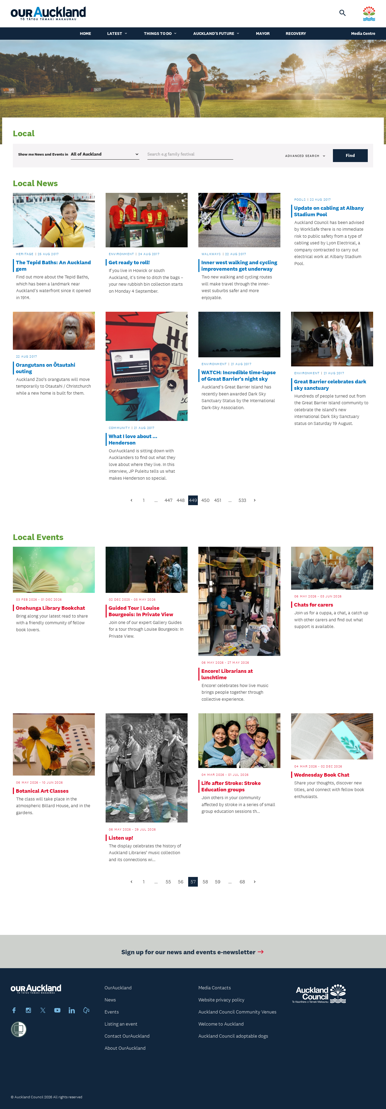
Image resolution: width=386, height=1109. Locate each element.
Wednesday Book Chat (321, 775)
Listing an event (121, 1024)
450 (205, 500)
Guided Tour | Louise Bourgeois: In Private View (141, 611)
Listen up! (121, 838)
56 (180, 882)
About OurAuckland (125, 1048)
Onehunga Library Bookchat (50, 608)
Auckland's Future (216, 33)
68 (242, 882)
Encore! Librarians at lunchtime (227, 674)
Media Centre (363, 33)
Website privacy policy (221, 1000)
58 (205, 882)
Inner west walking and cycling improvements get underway (239, 265)
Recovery (296, 33)
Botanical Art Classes (42, 791)
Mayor (263, 33)
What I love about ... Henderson (133, 439)
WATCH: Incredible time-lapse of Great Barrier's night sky (238, 375)
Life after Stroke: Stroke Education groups (231, 786)
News (110, 1000)
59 (217, 882)
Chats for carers (313, 604)
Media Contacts (214, 988)
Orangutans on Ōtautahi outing (45, 368)
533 (242, 500)
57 (193, 882)
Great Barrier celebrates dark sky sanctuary (330, 384)
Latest (117, 33)
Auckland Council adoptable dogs (233, 1036)
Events (112, 1012)
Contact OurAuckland (127, 1036)
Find (350, 155)
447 (168, 500)
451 (217, 500)
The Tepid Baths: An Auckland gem (53, 265)
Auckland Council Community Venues (237, 1012)
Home (85, 33)
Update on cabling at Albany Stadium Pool (329, 211)
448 (181, 500)
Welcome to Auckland (221, 1024)
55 (168, 882)
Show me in (43, 154)
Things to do (160, 33)
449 (193, 500)
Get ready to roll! (129, 262)
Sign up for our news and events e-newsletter (193, 954)
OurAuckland (118, 988)
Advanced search (305, 156)
